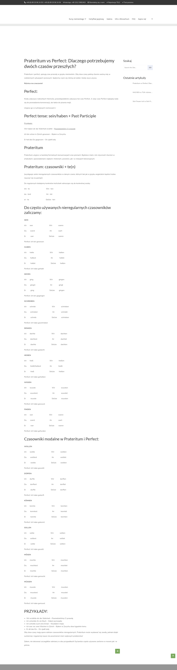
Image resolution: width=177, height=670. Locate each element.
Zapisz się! (142, 19)
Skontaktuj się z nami (97, 2)
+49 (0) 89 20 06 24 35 (34, 2)
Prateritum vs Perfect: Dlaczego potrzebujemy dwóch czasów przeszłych (143, 83)
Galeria (109, 19)
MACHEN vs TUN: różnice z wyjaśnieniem (143, 92)
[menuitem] (150, 19)
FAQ (133, 19)
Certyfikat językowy (96, 19)
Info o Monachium (122, 19)
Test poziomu (128, 2)
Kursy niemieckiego (77, 19)
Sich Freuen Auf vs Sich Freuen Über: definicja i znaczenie (143, 101)
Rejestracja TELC (114, 2)
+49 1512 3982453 (78, 2)
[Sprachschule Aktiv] (173, 656)
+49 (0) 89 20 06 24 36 (52, 2)
